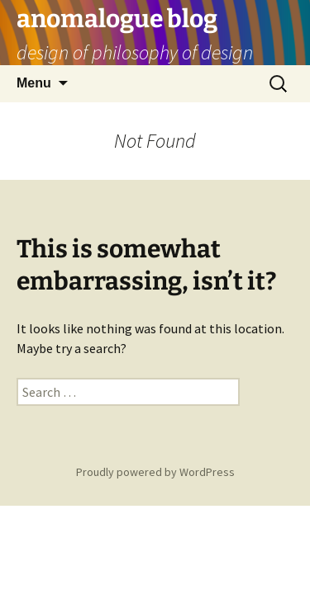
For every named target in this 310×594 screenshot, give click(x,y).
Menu (34, 83)
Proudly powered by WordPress (155, 471)
